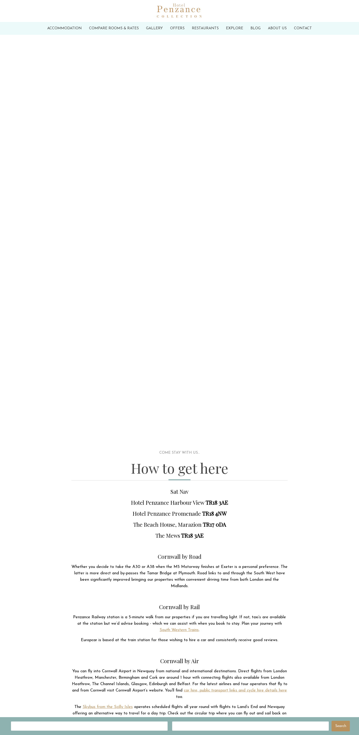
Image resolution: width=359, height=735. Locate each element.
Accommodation (64, 28)
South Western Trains (179, 630)
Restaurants (205, 28)
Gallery (154, 28)
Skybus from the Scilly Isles (108, 707)
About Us (277, 28)
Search (340, 726)
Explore (234, 28)
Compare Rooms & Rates (114, 28)
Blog (255, 28)
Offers (177, 28)
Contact (303, 28)
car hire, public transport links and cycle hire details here (235, 690)
